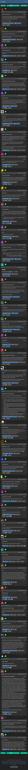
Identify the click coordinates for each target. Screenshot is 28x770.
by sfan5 (6, 665)
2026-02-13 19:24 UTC (22, 391)
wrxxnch (3, 305)
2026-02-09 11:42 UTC (22, 605)
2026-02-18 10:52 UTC (22, 131)
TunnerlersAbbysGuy (5, 605)
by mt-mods (7, 344)
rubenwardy (18, 759)
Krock (3, 479)
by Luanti (7, 236)
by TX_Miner (6, 730)
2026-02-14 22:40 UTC (22, 337)
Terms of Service (13, 761)
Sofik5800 (3, 461)
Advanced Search (22, 762)
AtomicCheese (4, 370)
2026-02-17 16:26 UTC (22, 206)
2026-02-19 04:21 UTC (22, 78)
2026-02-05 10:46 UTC (22, 720)
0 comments (20, 39)
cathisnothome (4, 47)
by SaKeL (6, 164)
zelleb (3, 282)
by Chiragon (8, 530)
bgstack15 (3, 95)
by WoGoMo (10, 650)
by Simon (6, 221)
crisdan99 (3, 737)
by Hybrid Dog (10, 362)
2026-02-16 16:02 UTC (22, 267)
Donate (25, 761)
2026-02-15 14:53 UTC (22, 321)
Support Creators (16, 763)
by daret (6, 89)
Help (2, 761)
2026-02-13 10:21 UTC (22, 461)
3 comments (17, 329)
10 (16, 5)
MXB (3, 78)
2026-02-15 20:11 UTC (22, 282)
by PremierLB (7, 382)
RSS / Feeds (6, 762)
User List (3, 763)
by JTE (6, 629)
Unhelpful (8, 41)
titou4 (3, 229)
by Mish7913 (7, 313)
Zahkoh (3, 352)
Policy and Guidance (19, 761)
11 (18, 5)
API (3, 762)
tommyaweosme (5, 62)
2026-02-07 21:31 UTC (22, 621)
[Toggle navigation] (26, 2)
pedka (3, 494)
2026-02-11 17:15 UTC (22, 507)
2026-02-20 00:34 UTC (22, 11)
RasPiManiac (4, 567)
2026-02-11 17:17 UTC (22, 494)
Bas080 (3, 11)
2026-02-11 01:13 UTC (22, 552)
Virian (3, 156)
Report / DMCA (16, 762)
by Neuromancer (10, 416)
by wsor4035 (6, 486)
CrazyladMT (4, 424)
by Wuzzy (6, 70)
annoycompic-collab (5, 206)
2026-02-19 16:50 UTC (22, 31)
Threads (6, 763)
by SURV (7, 514)
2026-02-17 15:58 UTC (22, 244)
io (2, 522)
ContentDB (3, 1)
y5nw (3, 267)
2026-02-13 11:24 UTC (22, 444)
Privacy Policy (10, 762)
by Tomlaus (6, 501)
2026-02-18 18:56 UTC (22, 95)
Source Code (14, 764)
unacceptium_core (5, 31)
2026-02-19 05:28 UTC (22, 62)
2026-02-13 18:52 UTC (22, 424)
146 (22, 5)
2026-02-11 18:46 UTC (22, 479)
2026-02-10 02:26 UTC (22, 567)
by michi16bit (7, 296)
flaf (2, 590)
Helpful (4, 41)
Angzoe (3, 131)
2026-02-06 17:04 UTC (22, 658)
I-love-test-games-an (5, 114)
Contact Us (8, 761)
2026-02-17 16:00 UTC (22, 229)
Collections (10, 763)
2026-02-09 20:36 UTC (22, 590)
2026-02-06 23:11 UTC (22, 637)
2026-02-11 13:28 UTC (22, 522)
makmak (3, 391)
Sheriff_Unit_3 (4, 552)
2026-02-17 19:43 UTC (22, 190)
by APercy (7, 123)
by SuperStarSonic (8, 23)
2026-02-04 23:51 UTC (22, 737)
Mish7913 (3, 190)
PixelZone (3, 444)
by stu (5, 561)
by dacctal (6, 582)
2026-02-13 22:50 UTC (22, 370)
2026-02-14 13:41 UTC (22, 352)
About (4, 761)
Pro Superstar (4, 621)
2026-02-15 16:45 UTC (22, 305)
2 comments (16, 123)
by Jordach (8, 258)
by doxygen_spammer (9, 39)
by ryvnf (6, 55)
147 (24, 5)
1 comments (18, 23)
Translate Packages (22, 763)
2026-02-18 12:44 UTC (22, 114)
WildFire (3, 637)
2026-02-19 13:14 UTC (22, 47)
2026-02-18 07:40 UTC (22, 156)
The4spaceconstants (5, 658)
